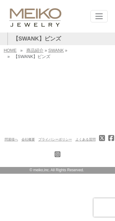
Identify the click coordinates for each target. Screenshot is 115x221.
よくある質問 (85, 139)
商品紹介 (35, 50)
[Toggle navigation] (99, 16)
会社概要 (28, 139)
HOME (10, 50)
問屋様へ (11, 139)
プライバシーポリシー (55, 139)
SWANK (56, 50)
